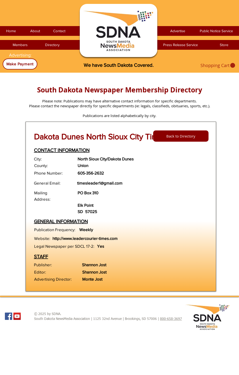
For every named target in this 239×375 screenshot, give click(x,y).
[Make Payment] (20, 64)
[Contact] (59, 31)
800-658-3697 (171, 319)
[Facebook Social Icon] (8, 316)
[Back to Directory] (181, 136)
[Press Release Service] (180, 45)
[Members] (20, 45)
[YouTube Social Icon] (17, 316)
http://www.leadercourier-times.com (85, 238)
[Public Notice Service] (216, 31)
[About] (35, 31)
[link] (217, 65)
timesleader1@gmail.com (99, 183)
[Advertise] (178, 31)
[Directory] (52, 45)
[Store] (224, 45)
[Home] (11, 31)
